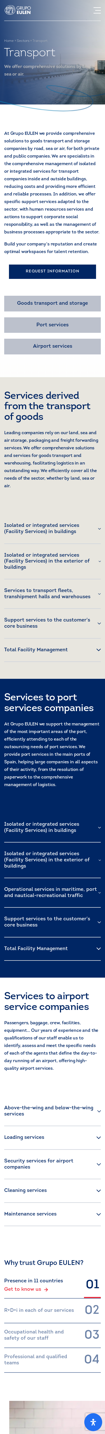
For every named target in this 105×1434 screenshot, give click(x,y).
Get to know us (26, 1289)
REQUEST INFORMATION (52, 271)
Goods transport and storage (52, 303)
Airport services (52, 346)
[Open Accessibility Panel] (93, 1422)
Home (9, 41)
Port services (52, 325)
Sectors (23, 41)
